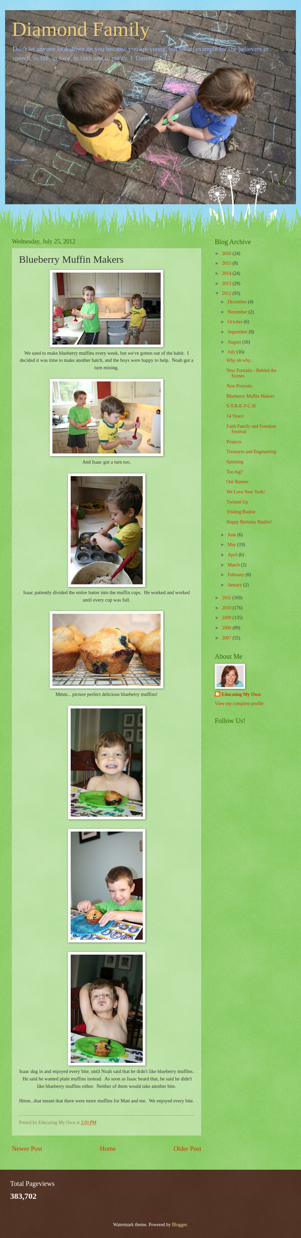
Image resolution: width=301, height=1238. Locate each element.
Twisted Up (237, 502)
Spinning (234, 461)
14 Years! (235, 416)
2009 (227, 617)
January (235, 584)
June (232, 534)
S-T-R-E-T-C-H (240, 405)
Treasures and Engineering (251, 451)
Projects (233, 441)
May (232, 544)
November (238, 311)
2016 (227, 253)
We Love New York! (245, 491)
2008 (227, 627)
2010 (227, 607)
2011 (227, 597)
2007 (227, 637)
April (233, 554)
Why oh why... (240, 360)
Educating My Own (241, 694)
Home (108, 1148)
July (232, 351)
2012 (227, 293)
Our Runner (237, 481)
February (237, 574)
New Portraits (239, 386)
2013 (227, 283)
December (238, 301)
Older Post (187, 1148)
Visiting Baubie (240, 511)
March (234, 564)
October (236, 321)
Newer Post (27, 1148)
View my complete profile (239, 703)
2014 (227, 273)
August (235, 342)
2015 (227, 263)
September (238, 331)
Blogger (179, 1224)
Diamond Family (81, 29)
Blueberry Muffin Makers (250, 396)
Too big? (234, 471)
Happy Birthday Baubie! (249, 521)
